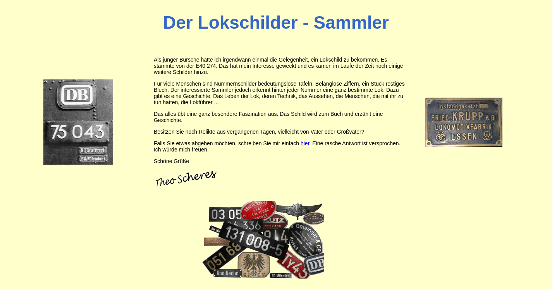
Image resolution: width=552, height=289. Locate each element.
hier (305, 143)
